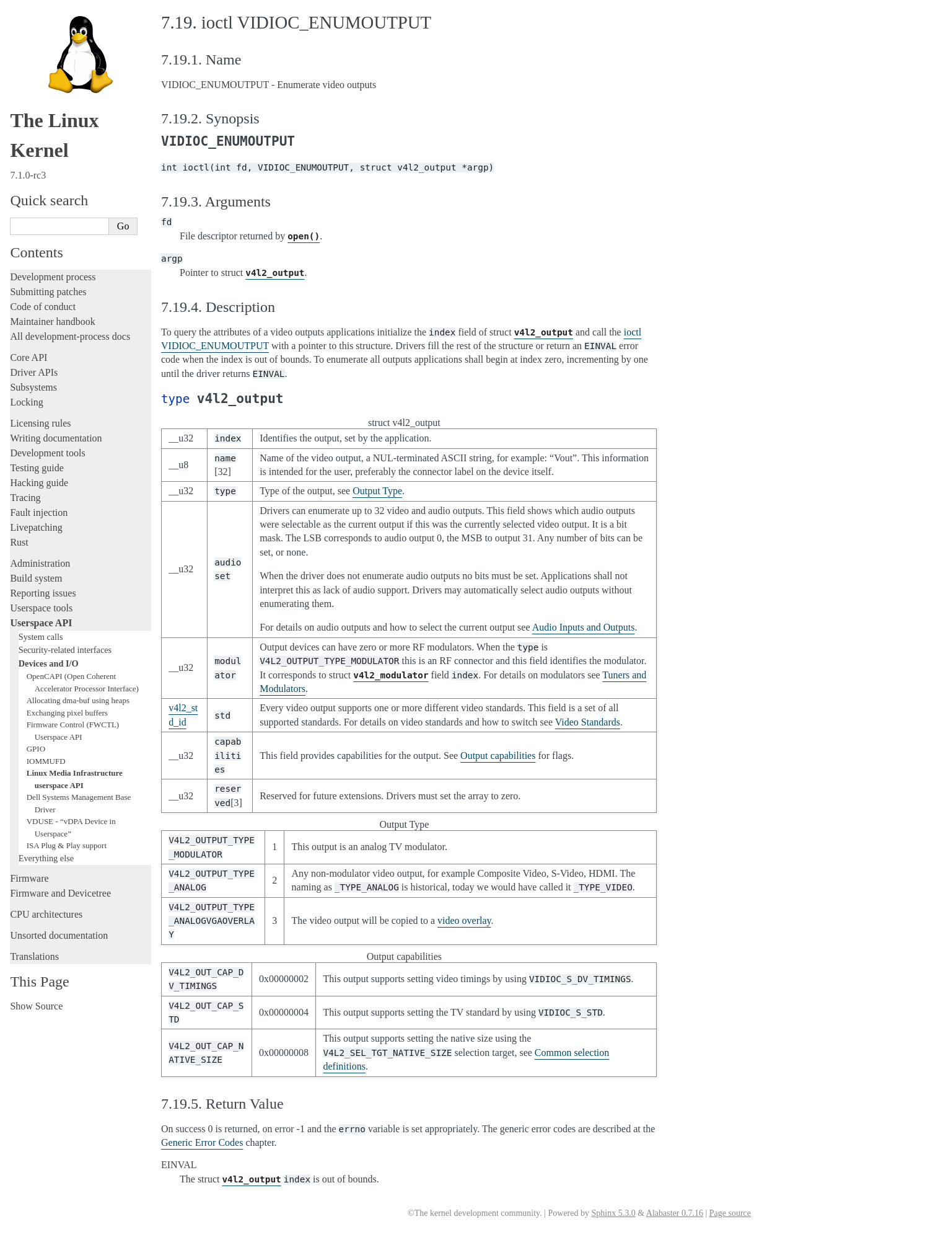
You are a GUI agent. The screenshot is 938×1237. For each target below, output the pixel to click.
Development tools (47, 453)
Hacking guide (39, 482)
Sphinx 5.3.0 (613, 1213)
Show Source (36, 1006)
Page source (730, 1213)
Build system (36, 578)
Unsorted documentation (59, 935)
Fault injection (39, 512)
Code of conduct (43, 306)
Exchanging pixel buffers (67, 712)
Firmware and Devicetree (60, 893)
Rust (19, 542)
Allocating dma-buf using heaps (78, 700)
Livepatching (36, 527)
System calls (41, 637)
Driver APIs (34, 372)
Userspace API (41, 623)
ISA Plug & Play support (67, 845)
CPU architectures (46, 914)
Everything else (46, 858)
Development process (52, 277)
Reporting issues (43, 593)
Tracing (25, 497)
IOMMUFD (46, 761)
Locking (26, 402)
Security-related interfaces (65, 650)
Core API (28, 357)
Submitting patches (48, 291)
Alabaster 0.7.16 (674, 1213)
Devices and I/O (49, 663)
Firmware (29, 878)
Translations (34, 956)
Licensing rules (40, 423)
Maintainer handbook (52, 321)
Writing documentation (56, 438)
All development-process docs (70, 336)
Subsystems (33, 387)
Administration (40, 563)
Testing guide (36, 468)
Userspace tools (41, 608)
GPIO (36, 748)
